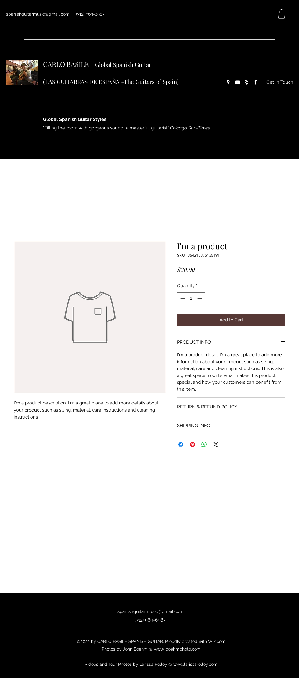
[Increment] (200, 298)
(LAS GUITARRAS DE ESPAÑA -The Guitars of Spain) (111, 81)
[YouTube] (237, 82)
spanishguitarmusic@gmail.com (38, 14)
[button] (281, 14)
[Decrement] (182, 298)
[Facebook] (256, 82)
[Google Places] (228, 82)
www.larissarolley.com (195, 664)
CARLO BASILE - (69, 64)
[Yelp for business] (246, 82)
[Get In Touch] (279, 82)
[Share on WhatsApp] (204, 444)
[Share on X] (215, 444)
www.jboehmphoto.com (177, 649)
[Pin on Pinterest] (192, 444)
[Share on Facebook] (181, 444)
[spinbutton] (191, 298)
